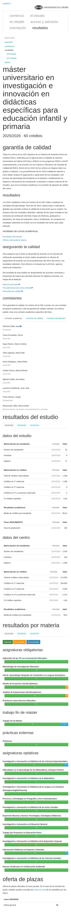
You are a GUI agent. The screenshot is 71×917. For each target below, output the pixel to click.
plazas (7, 62)
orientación (18, 28)
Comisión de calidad (34, 318)
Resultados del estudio (12, 237)
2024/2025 (21, 425)
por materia (11, 58)
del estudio (11, 54)
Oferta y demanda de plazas (15, 240)
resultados (40, 28)
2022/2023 (34, 634)
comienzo (17, 16)
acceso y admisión (44, 22)
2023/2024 (34, 425)
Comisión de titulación (56, 318)
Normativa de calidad (13, 291)
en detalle (17, 22)
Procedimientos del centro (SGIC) (18, 288)
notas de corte (40, 890)
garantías (9, 42)
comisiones (9, 46)
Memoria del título (11, 284)
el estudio (37, 16)
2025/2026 (8, 425)
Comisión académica (13, 318)
